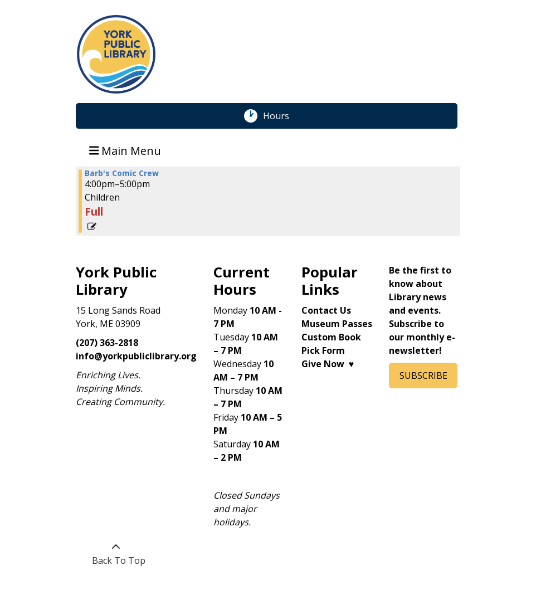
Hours (282, 116)
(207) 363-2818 (107, 343)
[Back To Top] (115, 553)
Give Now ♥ (327, 364)
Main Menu (125, 150)
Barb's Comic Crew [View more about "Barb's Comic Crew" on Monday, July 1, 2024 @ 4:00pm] (122, 173)
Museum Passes (336, 324)
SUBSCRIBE (423, 375)
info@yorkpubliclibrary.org (136, 356)
